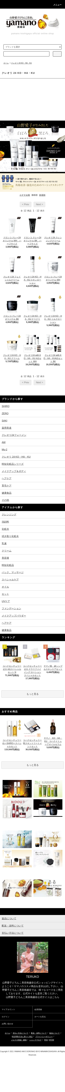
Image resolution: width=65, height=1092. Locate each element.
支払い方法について (20, 1033)
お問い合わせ (7, 1024)
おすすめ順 (25, 195)
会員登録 (38, 1009)
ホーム (6, 63)
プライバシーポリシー (44, 1036)
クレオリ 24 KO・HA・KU (21, 63)
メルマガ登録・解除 (19, 1040)
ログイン (5, 1017)
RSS (46, 1040)
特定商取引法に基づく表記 (22, 1036)
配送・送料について (39, 1033)
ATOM (51, 1040)
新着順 (42, 195)
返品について (54, 1033)
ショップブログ (35, 1040)
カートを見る (40, 1017)
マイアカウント (8, 1009)
